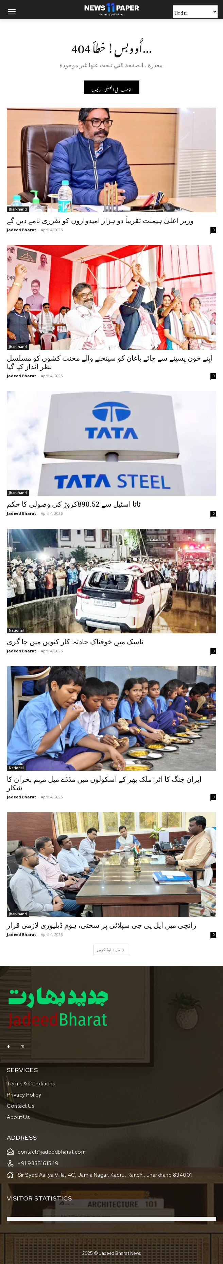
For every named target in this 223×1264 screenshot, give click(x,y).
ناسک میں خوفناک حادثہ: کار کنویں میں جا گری (75, 642)
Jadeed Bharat (21, 229)
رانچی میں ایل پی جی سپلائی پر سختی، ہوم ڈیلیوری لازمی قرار (101, 925)
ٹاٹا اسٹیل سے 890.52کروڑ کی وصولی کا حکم (74, 504)
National (16, 630)
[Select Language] (195, 11)
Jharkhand (18, 209)
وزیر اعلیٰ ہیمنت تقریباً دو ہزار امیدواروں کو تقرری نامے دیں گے (100, 221)
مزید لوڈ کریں (111, 950)
